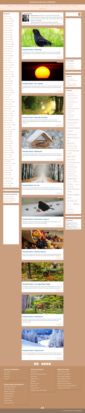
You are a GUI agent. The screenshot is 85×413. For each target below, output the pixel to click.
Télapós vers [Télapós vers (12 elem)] (69, 181)
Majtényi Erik (7, 108)
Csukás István (7, 39)
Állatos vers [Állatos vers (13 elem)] (69, 204)
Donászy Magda (45, 5)
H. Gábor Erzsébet (8, 74)
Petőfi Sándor (7, 147)
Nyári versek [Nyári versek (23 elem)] (70, 159)
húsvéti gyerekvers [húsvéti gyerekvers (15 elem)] (70, 110)
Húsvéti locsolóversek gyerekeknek (38, 374)
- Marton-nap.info (70, 66)
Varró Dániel (6, 174)
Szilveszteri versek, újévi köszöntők (38, 390)
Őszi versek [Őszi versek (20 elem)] (70, 212)
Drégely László (7, 48)
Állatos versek (42, 8)
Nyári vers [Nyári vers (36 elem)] (71, 156)
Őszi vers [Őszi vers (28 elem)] (70, 209)
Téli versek (6, 172)
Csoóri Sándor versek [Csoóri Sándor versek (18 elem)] (72, 97)
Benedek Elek (7, 30)
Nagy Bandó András (8, 124)
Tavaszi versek (7, 170)
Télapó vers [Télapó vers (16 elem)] (75, 181)
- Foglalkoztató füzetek (71, 85)
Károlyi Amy (6, 94)
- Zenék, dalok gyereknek (71, 80)
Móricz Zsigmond (8, 122)
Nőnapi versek (7, 131)
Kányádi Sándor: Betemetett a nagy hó (35, 219)
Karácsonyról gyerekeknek (10, 200)
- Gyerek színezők (70, 78)
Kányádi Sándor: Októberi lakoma (34, 252)
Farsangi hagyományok (9, 196)
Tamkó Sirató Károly (8, 163)
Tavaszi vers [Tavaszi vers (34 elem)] (72, 179)
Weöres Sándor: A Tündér (63, 371)
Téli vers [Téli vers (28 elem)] (70, 184)
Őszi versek (6, 145)
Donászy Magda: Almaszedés (64, 378)
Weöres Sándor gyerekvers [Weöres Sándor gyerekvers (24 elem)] (73, 190)
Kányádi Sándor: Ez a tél (30, 185)
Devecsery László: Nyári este (63, 388)
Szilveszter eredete (8, 201)
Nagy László (6, 127)
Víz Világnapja (7, 181)
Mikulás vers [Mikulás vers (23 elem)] (70, 143)
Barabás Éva (7, 28)
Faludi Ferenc (7, 53)
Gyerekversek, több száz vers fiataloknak (42, 2)
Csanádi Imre (7, 34)
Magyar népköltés (8, 106)
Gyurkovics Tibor (7, 71)
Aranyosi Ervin (7, 23)
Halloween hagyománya (9, 391)
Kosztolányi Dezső (8, 101)
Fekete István (7, 58)
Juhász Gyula (7, 88)
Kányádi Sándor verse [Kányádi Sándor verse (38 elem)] (73, 129)
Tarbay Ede (6, 168)
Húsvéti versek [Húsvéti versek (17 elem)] (70, 115)
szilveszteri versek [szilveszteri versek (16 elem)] (71, 173)
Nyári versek (18, 5)
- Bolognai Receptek (70, 68)
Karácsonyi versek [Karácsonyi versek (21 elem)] (72, 122)
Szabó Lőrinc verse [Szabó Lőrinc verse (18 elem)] (71, 171)
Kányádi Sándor (53, 5)
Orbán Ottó (6, 138)
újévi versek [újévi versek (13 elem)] (69, 206)
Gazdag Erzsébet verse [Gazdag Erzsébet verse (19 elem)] (73, 108)
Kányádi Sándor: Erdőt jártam (32, 316)
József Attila (6, 85)
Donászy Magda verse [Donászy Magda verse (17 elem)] (72, 102)
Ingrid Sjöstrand (7, 83)
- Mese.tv (68, 82)
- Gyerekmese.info (70, 63)
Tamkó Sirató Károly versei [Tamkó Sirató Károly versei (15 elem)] (72, 175)
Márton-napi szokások (9, 402)
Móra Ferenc (7, 120)
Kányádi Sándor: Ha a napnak (32, 83)
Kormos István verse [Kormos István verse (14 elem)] (71, 125)
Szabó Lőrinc (7, 154)
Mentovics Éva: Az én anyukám (64, 383)
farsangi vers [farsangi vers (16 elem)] (70, 106)
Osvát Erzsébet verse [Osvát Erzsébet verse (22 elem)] (73, 162)
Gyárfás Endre (7, 67)
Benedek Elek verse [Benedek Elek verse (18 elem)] (72, 95)
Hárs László (6, 78)
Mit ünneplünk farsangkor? (10, 386)
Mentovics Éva (7, 113)
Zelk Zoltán (60, 5)
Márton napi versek (8, 111)
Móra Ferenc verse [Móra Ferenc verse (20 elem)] (72, 146)
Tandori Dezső (7, 165)
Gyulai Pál (6, 69)
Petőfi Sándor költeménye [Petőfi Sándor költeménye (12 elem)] (71, 164)
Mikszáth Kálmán (8, 115)
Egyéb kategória (7, 51)
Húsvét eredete (7, 398)
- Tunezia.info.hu (70, 65)
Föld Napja (6, 60)
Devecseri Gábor (7, 41)
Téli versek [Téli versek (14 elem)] (77, 184)
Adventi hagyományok (9, 389)
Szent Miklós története (9, 198)
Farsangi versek (7, 55)
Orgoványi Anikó (7, 141)
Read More (59, 57)
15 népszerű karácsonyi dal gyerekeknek (66, 385)
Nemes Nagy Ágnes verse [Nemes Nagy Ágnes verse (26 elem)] (73, 152)
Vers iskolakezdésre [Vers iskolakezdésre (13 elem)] (70, 186)
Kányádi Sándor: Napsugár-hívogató (35, 117)
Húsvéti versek (7, 81)
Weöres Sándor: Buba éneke (63, 376)
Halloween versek (8, 76)
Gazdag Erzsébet (8, 64)
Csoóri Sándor (74, 5)
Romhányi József (8, 152)
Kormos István (7, 99)
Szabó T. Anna (7, 157)
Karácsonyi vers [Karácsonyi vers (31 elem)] (73, 120)
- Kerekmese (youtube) (71, 83)
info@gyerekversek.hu (74, 224)
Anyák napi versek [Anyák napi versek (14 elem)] (70, 93)
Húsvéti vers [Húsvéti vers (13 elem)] (69, 112)
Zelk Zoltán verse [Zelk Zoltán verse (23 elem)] (72, 201)
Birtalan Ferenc (7, 32)
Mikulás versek (7, 117)
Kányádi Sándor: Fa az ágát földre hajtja (36, 284)
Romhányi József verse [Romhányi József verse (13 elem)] (71, 169)
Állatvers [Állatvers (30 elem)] (76, 204)
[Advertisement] (11, 225)
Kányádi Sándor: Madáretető (32, 151)
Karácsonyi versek (8, 92)
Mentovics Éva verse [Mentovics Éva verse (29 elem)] (73, 139)
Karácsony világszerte (9, 396)
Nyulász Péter (7, 136)
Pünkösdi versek (7, 150)
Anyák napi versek (8, 21)
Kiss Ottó (6, 97)
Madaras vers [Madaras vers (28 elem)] (71, 134)
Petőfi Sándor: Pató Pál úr (63, 381)
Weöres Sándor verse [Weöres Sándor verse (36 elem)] (73, 196)
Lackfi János (67, 5)
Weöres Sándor (26, 5)
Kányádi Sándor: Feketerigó (32, 50)
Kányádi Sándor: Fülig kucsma (33, 350)
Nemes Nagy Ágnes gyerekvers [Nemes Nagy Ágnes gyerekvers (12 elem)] (71, 148)
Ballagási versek (11, 5)
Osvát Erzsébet (7, 143)
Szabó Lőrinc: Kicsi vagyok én (64, 374)
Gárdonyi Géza (7, 62)
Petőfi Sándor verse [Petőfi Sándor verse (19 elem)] (72, 167)
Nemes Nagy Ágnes (35, 5)
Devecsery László (8, 44)
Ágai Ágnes (6, 16)
